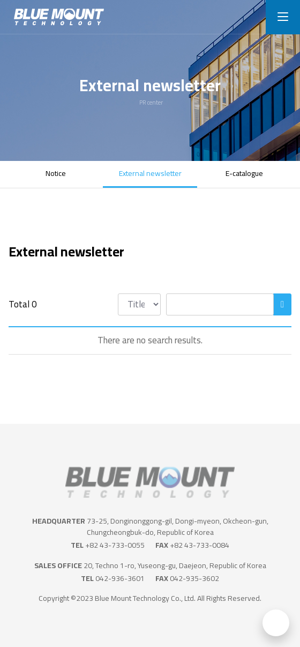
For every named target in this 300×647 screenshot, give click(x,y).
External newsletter (150, 173)
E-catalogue (244, 173)
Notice (56, 173)
